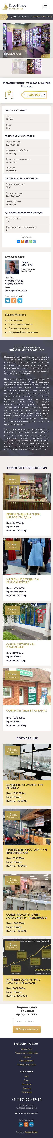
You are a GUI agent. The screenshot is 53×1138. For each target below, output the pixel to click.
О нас (26, 1080)
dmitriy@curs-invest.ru (16, 290)
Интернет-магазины (26, 1064)
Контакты (26, 1084)
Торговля (25, 16)
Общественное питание (26, 1053)
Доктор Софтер (31, 1132)
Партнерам (26, 1092)
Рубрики (13, 16)
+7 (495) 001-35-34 (14, 283)
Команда (26, 1088)
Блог (26, 1076)
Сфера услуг (26, 1049)
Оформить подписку (26, 1029)
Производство (26, 1060)
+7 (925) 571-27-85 (14, 281)
